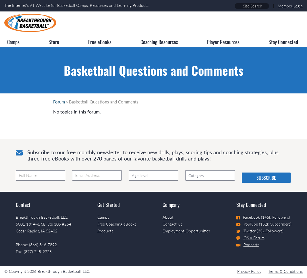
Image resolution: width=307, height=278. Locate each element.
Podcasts (247, 244)
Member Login (290, 5)
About (168, 217)
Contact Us (172, 224)
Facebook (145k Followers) (263, 217)
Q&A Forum (250, 237)
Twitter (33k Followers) (259, 230)
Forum (59, 101)
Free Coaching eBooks (116, 224)
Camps (103, 217)
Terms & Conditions (286, 271)
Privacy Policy (249, 271)
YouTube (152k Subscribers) (263, 224)
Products (105, 230)
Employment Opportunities (186, 230)
